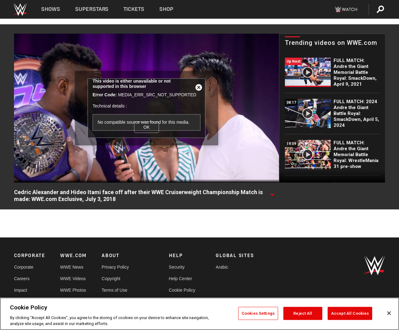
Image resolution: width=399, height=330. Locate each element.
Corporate (23, 267)
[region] (199, 314)
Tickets (133, 9)
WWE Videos (73, 278)
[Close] (389, 313)
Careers (22, 278)
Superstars (92, 9)
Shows (50, 9)
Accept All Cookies (350, 313)
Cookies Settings (258, 313)
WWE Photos (73, 290)
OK (146, 127)
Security (177, 267)
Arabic (222, 267)
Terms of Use (114, 290)
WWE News (72, 267)
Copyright (111, 278)
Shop (166, 9)
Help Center (180, 278)
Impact (20, 290)
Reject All (302, 313)
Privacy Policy (115, 267)
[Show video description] (272, 192)
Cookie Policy (182, 290)
